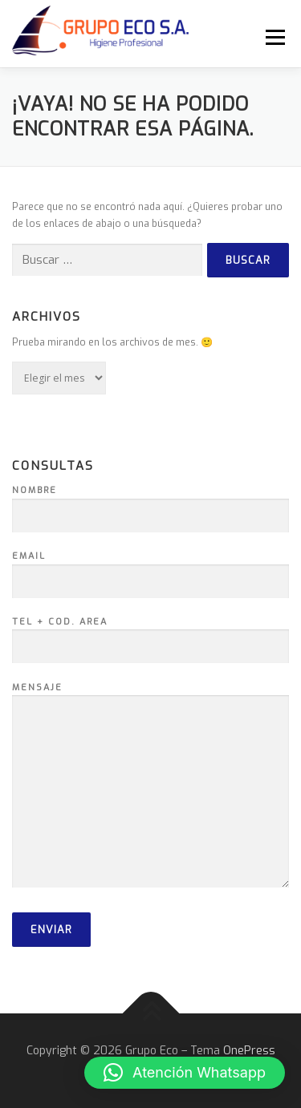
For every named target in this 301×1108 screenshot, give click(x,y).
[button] (184, 1073)
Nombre (150, 503)
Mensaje (150, 786)
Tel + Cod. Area (150, 635)
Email (150, 569)
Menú (273, 36)
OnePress (249, 1050)
